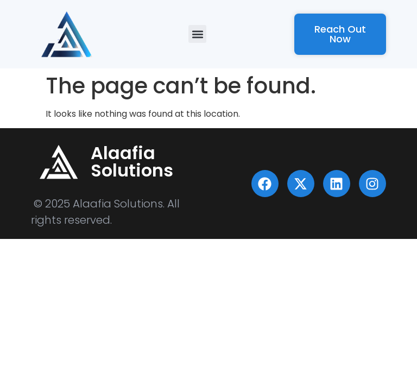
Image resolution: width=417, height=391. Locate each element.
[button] (197, 34)
